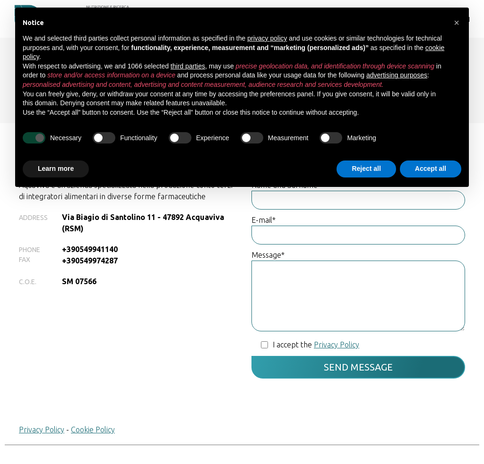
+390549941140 (90, 249)
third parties (188, 66)
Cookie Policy (93, 429)
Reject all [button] (366, 168)
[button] (456, 22)
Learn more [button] (56, 168)
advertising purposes (396, 75)
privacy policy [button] (267, 38)
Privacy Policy (41, 429)
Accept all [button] (430, 168)
